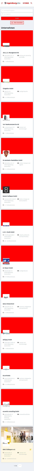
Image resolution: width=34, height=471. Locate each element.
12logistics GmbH (8, 88)
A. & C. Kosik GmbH (8, 232)
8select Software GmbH (10, 196)
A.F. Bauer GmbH (8, 268)
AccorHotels (6, 375)
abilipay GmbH (7, 340)
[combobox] (17, 10)
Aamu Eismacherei (8, 304)
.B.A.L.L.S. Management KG (11, 53)
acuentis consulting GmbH (11, 411)
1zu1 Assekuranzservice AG (11, 124)
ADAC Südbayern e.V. (9, 449)
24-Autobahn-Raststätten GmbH (12, 160)
